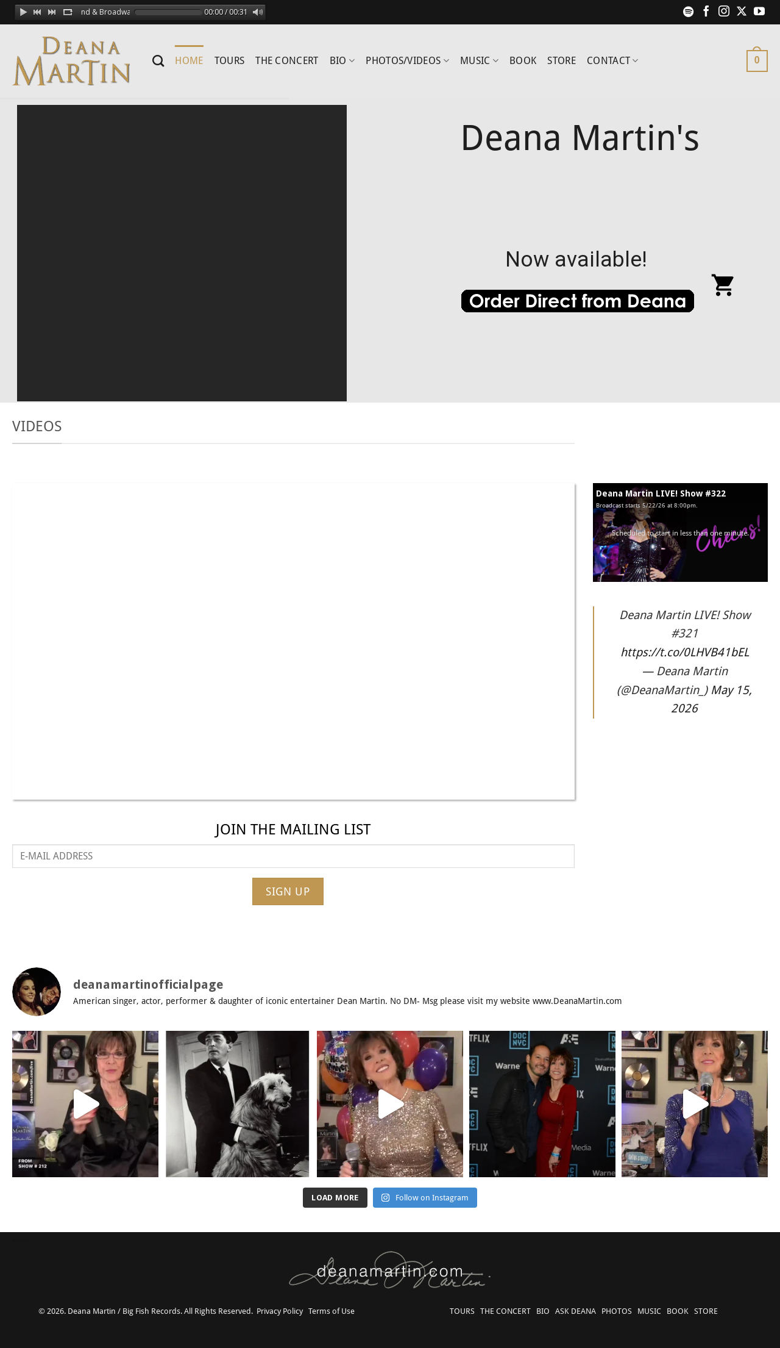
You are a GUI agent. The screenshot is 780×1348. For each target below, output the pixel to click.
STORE (561, 60)
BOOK (522, 60)
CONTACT (613, 61)
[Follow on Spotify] (688, 12)
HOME (189, 60)
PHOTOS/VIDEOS (407, 61)
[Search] (158, 61)
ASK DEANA (575, 1311)
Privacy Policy (280, 1311)
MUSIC (479, 61)
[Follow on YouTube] (759, 12)
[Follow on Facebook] (706, 12)
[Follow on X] (741, 12)
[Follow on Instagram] (723, 12)
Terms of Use (331, 1311)
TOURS (229, 60)
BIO (342, 61)
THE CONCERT (287, 60)
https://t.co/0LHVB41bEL (684, 652)
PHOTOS (616, 1311)
